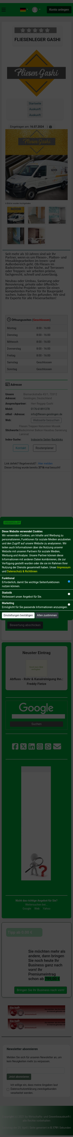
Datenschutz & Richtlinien (22, 571)
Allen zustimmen (47, 615)
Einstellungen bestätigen (18, 615)
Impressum (64, 567)
